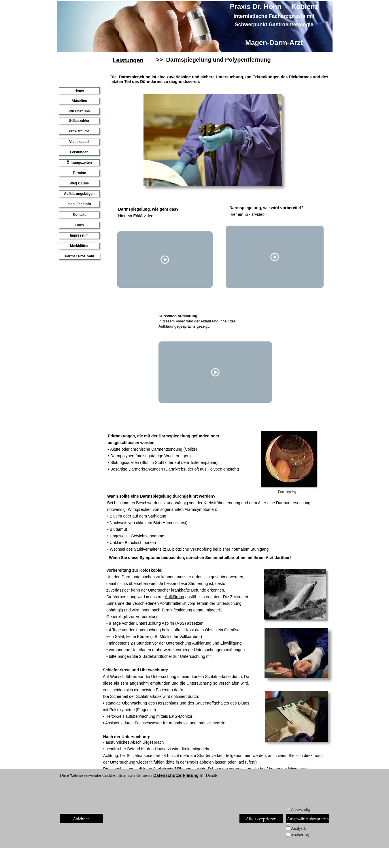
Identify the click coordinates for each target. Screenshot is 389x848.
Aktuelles (79, 101)
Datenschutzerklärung (176, 775)
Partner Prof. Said (79, 256)
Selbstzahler (79, 121)
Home (79, 90)
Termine (79, 173)
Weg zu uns (79, 183)
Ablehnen (81, 818)
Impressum (79, 235)
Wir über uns (79, 111)
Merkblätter (79, 246)
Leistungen (128, 60)
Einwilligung (231, 643)
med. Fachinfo (79, 204)
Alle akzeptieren (261, 818)
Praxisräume (79, 131)
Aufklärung (174, 596)
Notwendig (300, 809)
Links (79, 225)
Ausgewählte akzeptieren (308, 818)
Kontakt (79, 215)
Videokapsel (79, 142)
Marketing (300, 834)
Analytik (298, 828)
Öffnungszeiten (79, 162)
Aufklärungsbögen (79, 194)
